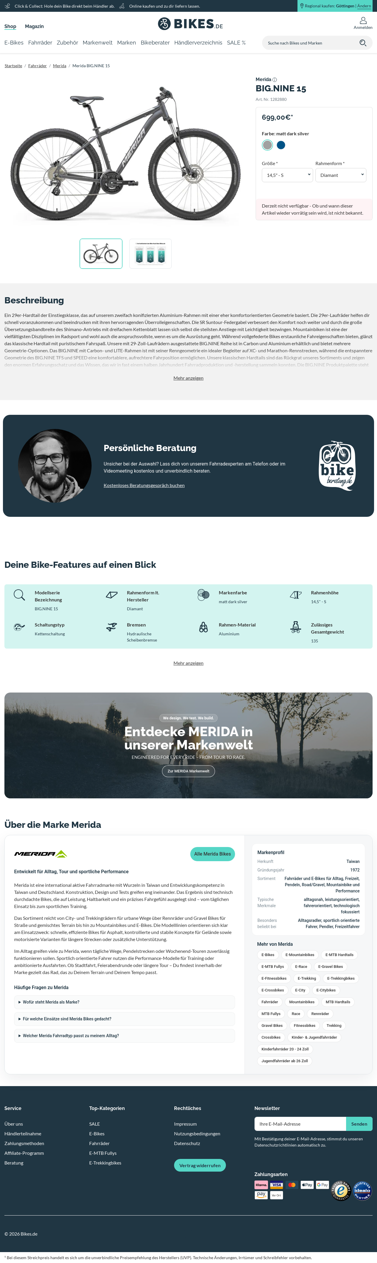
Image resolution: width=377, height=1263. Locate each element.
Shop (10, 26)
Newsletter (267, 1108)
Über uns (13, 1123)
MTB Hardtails (338, 1002)
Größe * (270, 163)
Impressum (185, 1123)
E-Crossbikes (273, 990)
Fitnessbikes (304, 1025)
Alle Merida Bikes (212, 854)
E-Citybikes (326, 990)
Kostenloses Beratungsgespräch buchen (144, 485)
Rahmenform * (330, 163)
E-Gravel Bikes (330, 966)
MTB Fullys (271, 1014)
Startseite (13, 65)
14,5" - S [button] (275, 175)
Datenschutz (187, 1143)
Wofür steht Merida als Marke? (51, 1002)
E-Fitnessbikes (274, 978)
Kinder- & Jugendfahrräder (314, 1037)
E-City (300, 990)
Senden (359, 1123)
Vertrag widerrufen (200, 1165)
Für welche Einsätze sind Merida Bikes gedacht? (67, 1019)
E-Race (301, 966)
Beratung (13, 1162)
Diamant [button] (329, 175)
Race (296, 1014)
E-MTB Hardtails (339, 955)
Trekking (334, 1025)
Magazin (34, 26)
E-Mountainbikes (300, 955)
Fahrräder (37, 65)
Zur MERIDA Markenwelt (188, 771)
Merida (59, 65)
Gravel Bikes (272, 1025)
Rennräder (320, 1014)
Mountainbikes (302, 1002)
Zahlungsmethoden (24, 1143)
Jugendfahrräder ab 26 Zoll (285, 1061)
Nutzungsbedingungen (197, 1133)
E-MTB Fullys (273, 966)
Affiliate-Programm (24, 1153)
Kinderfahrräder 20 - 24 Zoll (285, 1049)
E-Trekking (307, 978)
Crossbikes (271, 1037)
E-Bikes (268, 955)
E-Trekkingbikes (341, 978)
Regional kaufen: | (338, 6)
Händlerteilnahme (22, 1133)
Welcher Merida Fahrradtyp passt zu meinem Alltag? (71, 1035)
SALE (94, 1123)
